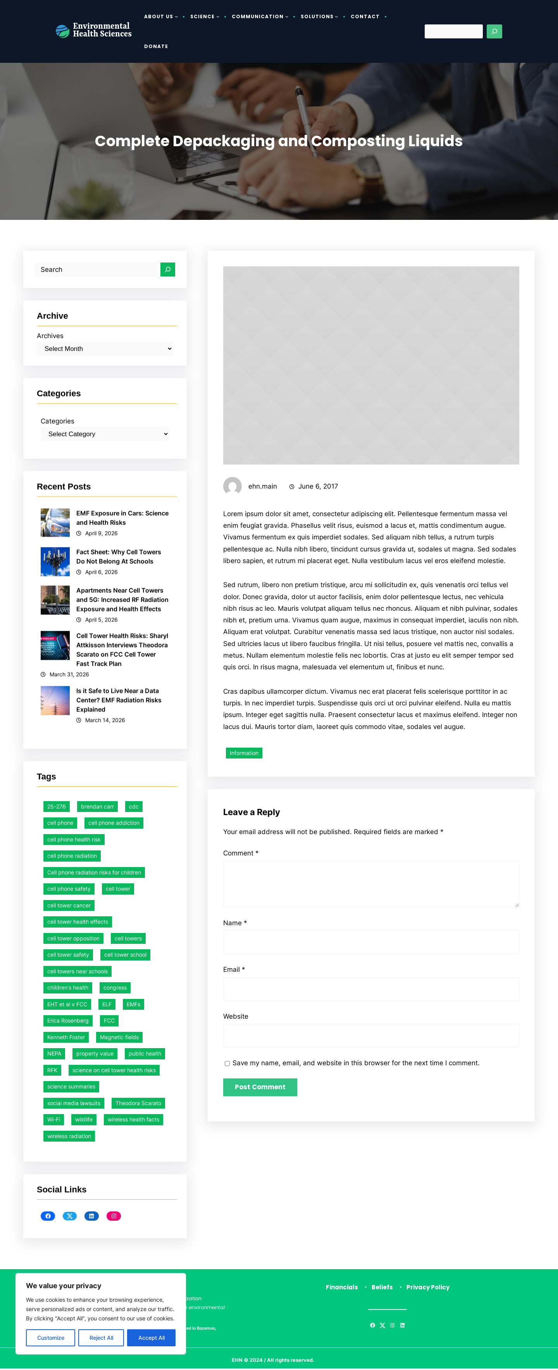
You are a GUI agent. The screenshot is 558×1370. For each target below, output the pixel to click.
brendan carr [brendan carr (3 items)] (97, 1132)
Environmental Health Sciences (102, 31)
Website (236, 1048)
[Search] (494, 31)
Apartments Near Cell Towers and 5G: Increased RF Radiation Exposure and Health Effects (123, 825)
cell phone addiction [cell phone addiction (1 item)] (114, 1148)
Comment (242, 884)
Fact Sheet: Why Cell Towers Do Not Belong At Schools (119, 782)
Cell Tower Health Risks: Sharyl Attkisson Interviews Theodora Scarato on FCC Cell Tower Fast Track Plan (123, 875)
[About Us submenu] (176, 16)
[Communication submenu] (286, 16)
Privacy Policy (428, 1289)
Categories (58, 487)
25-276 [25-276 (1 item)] (56, 1132)
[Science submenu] (217, 16)
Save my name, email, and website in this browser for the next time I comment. (362, 1095)
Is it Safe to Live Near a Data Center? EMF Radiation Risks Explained (119, 926)
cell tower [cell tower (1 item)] (118, 1214)
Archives (51, 389)
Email (234, 1001)
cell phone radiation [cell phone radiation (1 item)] (72, 1181)
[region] (101, 1313)
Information (244, 802)
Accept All (151, 1337)
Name (235, 954)
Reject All (101, 1337)
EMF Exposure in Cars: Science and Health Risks (123, 743)
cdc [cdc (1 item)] (134, 1132)
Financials (342, 1289)
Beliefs (382, 1289)
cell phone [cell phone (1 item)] (60, 1148)
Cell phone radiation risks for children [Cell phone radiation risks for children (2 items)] (94, 1198)
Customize (50, 1337)
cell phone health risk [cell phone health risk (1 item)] (74, 1165)
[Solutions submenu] (336, 16)
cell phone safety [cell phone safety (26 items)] (69, 1214)
